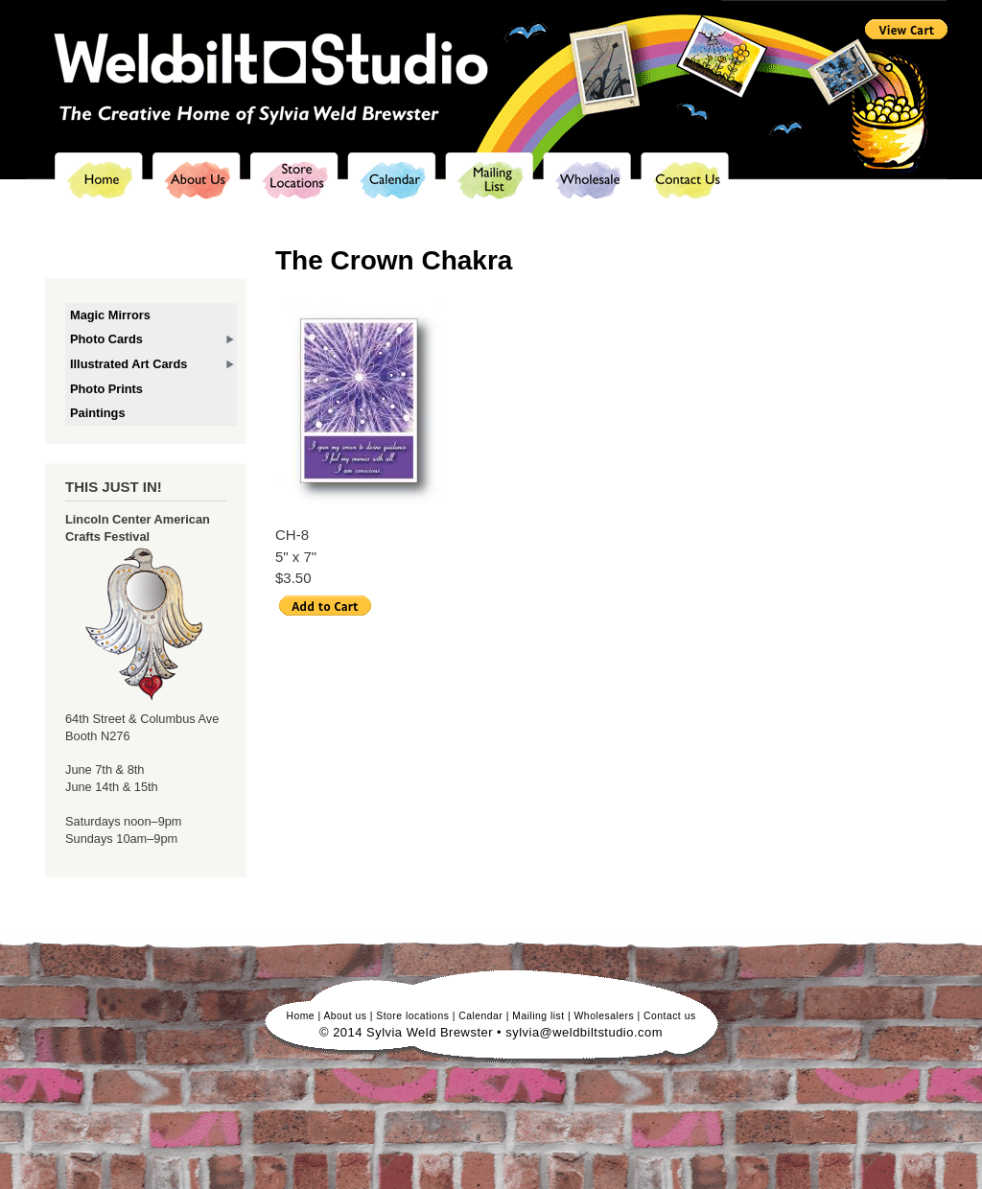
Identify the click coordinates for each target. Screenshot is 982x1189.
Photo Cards (106, 339)
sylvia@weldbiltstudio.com (584, 1032)
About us (344, 1016)
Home (300, 1016)
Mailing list (538, 1016)
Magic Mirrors (110, 315)
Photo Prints (106, 389)
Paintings (98, 413)
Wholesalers (604, 1016)
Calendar (480, 1016)
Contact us (669, 1016)
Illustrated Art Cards (128, 364)
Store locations (412, 1016)
